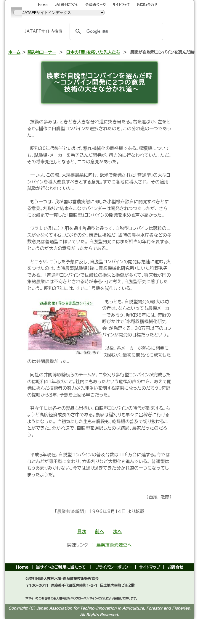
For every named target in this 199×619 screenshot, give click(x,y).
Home (22, 567)
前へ (99, 531)
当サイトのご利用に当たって (61, 567)
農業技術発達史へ (114, 545)
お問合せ (175, 567)
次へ (117, 531)
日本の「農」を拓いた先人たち (93, 52)
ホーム (14, 52)
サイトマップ (149, 567)
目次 (81, 531)
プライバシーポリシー (113, 567)
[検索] (115, 31)
